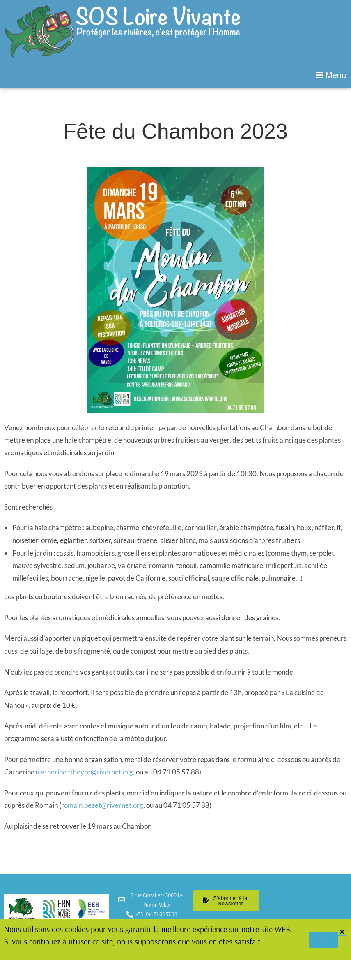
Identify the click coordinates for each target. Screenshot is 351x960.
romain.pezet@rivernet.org (102, 805)
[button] (175, 75)
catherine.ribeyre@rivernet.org (85, 772)
